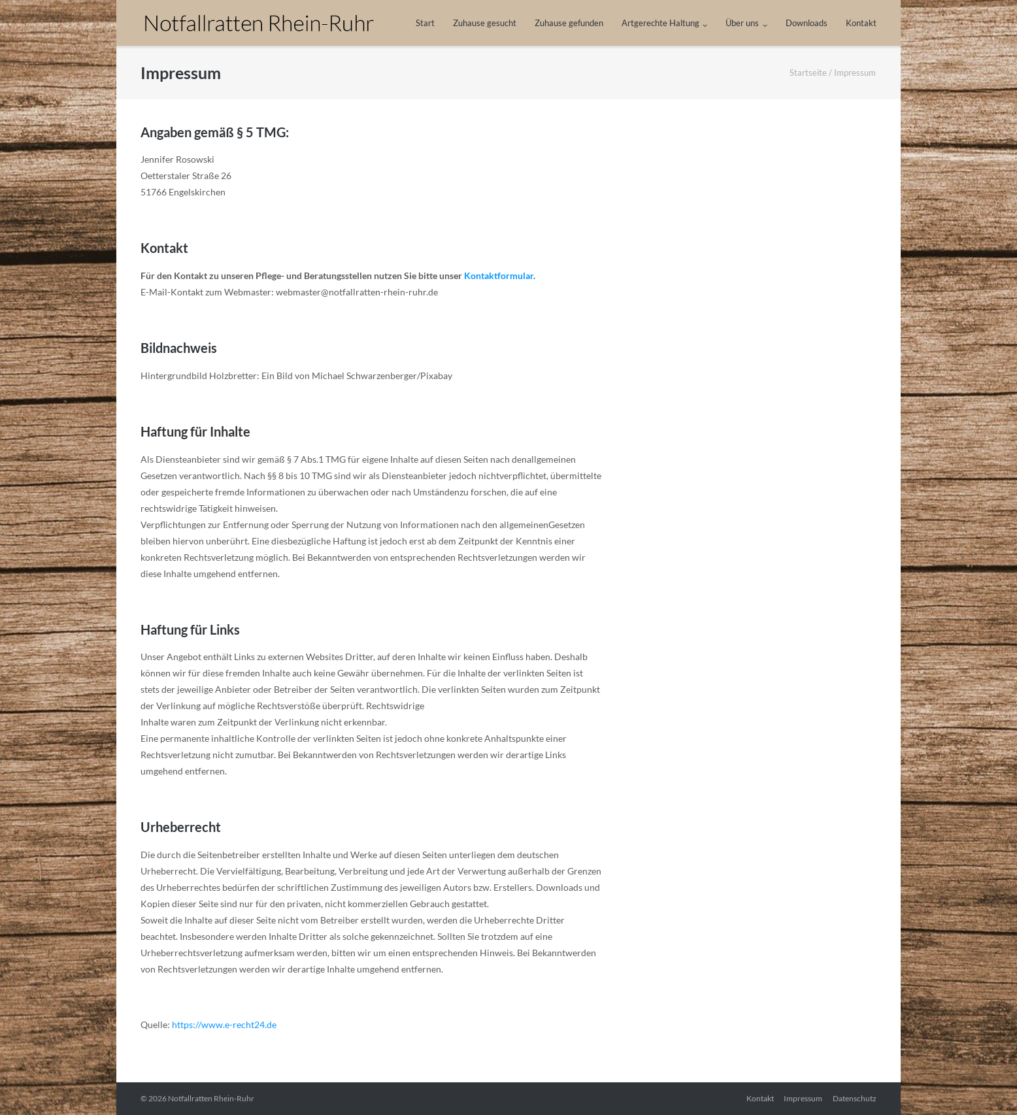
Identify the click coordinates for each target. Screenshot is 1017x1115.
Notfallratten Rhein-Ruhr (211, 1098)
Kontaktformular (498, 275)
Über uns (742, 23)
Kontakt (861, 23)
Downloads (806, 23)
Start (425, 23)
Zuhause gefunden (569, 23)
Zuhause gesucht (484, 23)
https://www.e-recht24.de (223, 1024)
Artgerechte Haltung (660, 23)
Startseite (808, 72)
